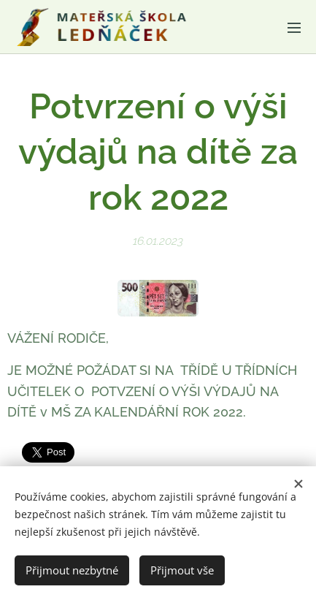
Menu (294, 28)
